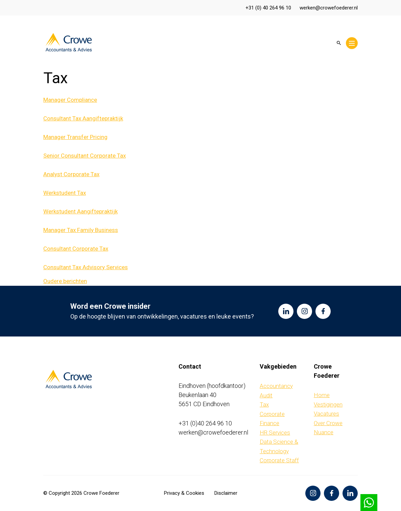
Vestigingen (328, 404)
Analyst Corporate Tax (71, 174)
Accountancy (276, 385)
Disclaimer (225, 493)
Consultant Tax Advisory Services (85, 267)
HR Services (275, 432)
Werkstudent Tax (64, 192)
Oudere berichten (65, 281)
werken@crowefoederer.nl (329, 8)
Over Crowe (328, 423)
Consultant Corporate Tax (75, 248)
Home (322, 395)
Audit (266, 395)
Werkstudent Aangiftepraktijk (80, 211)
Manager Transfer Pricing (75, 137)
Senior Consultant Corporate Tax (84, 155)
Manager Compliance (70, 99)
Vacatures (326, 413)
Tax (264, 404)
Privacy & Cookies (184, 493)
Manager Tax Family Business (80, 230)
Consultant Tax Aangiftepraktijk (83, 118)
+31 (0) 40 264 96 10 (268, 8)
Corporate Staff (279, 460)
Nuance (323, 432)
